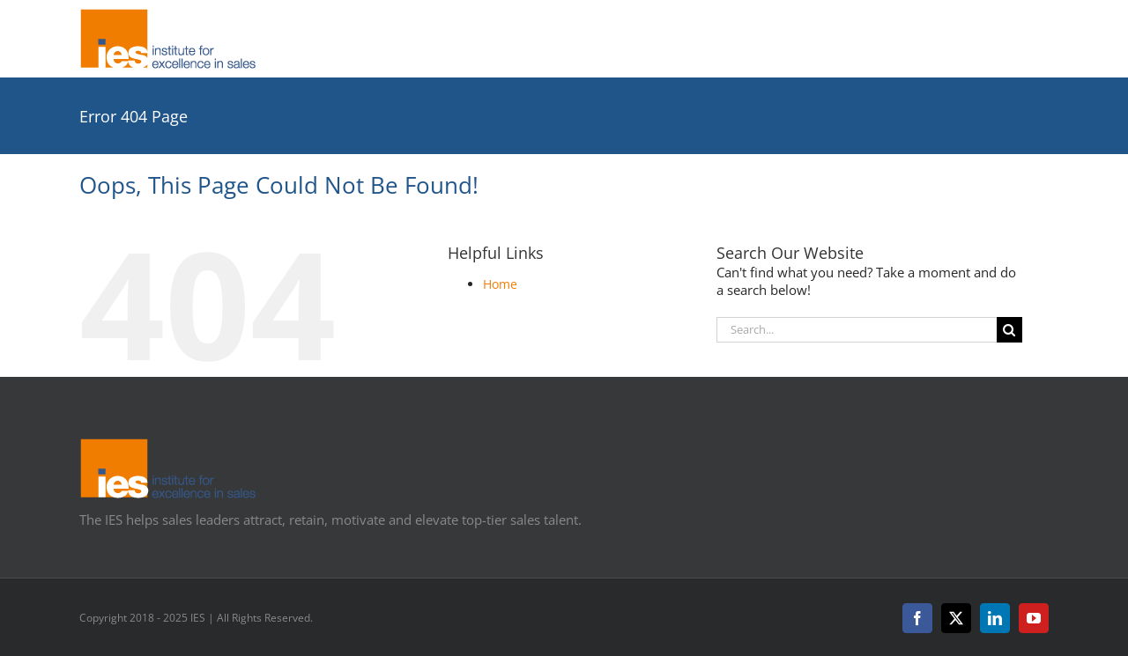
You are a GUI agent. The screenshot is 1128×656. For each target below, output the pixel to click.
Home (500, 284)
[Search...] (856, 330)
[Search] (1009, 330)
